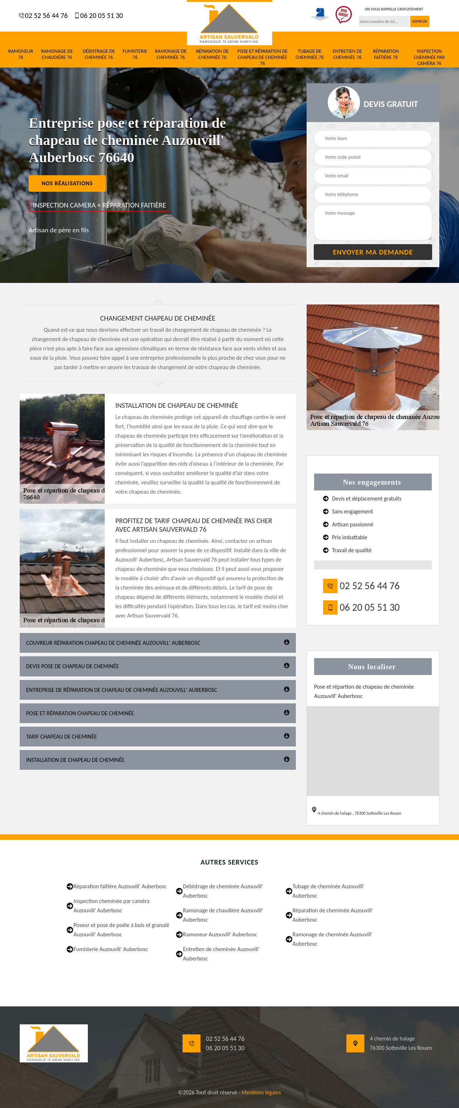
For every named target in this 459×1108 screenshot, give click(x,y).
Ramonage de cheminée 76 (170, 54)
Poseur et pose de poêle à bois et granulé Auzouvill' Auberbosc (121, 930)
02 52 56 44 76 (45, 15)
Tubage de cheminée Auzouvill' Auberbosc (328, 891)
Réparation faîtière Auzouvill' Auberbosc (120, 886)
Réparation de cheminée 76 (212, 54)
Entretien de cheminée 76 (347, 54)
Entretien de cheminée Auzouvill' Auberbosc (221, 954)
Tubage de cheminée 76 (309, 54)
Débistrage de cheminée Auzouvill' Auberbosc (223, 891)
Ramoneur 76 (20, 54)
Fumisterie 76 (135, 54)
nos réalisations (67, 183)
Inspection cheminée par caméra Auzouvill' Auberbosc (112, 906)
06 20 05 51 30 (101, 15)
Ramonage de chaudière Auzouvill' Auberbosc (223, 915)
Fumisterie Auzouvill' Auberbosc (111, 949)
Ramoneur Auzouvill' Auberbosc (220, 934)
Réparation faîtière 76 (386, 54)
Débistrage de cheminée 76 (99, 54)
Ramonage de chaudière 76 (57, 54)
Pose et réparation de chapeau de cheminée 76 (262, 57)
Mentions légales (261, 1092)
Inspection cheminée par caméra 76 (429, 57)
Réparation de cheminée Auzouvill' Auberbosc (333, 915)
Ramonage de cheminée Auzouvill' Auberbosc (332, 939)
